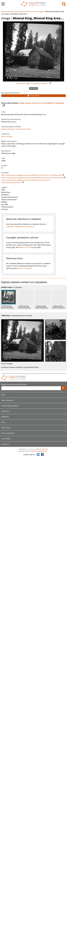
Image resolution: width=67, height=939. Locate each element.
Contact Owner (33, 96)
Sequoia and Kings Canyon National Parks (16, 11)
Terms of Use (6, 428)
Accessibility (5, 438)
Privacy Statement (8, 433)
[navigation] (3, 4)
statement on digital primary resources (20, 226)
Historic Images (38, 11)
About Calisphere (7, 400)
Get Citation (33, 88)
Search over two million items (14, 384)
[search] (64, 4)
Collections (5, 411)
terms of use (26, 247)
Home (3, 395)
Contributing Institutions (10, 406)
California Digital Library (38, 451)
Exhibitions (5, 417)
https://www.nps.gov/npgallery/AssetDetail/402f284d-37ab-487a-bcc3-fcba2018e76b (32, 178)
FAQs (3, 422)
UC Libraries (43, 449)
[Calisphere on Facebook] (42, 454)
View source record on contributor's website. (42, 103)
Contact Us (5, 444)
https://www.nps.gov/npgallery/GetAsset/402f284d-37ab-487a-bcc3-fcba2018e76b (31, 175)
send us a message (25, 268)
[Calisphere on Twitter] (38, 454)
